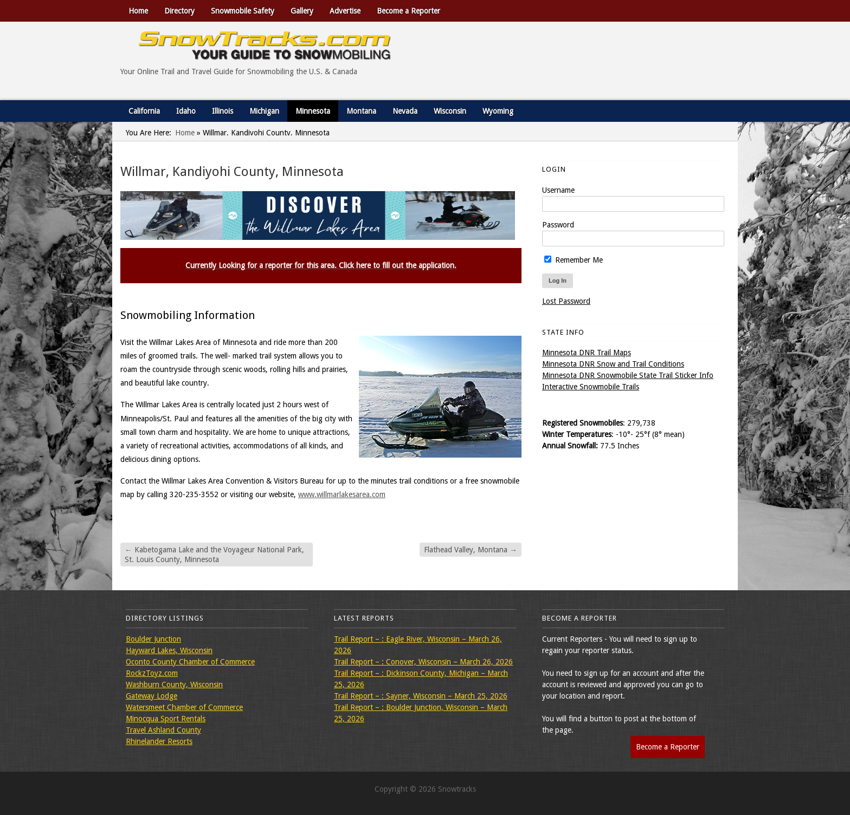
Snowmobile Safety (242, 10)
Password (558, 224)
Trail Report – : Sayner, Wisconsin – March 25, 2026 (420, 696)
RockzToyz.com (152, 673)
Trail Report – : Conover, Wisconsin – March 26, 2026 (423, 661)
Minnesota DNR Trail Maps (586, 352)
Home (138, 10)
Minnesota (312, 111)
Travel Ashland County (163, 730)
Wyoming (497, 111)
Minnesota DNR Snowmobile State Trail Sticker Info (627, 375)
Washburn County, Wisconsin (174, 684)
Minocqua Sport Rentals (165, 718)
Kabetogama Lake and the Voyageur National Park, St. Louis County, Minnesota (214, 554)
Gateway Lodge (151, 696)
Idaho (186, 111)
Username (558, 190)
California (144, 111)
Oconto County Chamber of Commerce (190, 661)
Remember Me (573, 260)
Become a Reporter (408, 10)
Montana (361, 111)
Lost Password (566, 301)
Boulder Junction (153, 639)
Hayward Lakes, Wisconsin (169, 650)
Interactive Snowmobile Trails (590, 386)
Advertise (345, 10)
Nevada (404, 111)
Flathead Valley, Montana (470, 549)
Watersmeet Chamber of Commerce (184, 707)
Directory (179, 10)
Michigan (264, 111)
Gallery (302, 10)
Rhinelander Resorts (159, 741)
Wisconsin (450, 111)
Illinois (222, 111)
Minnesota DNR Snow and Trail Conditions (613, 364)
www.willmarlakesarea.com (341, 494)
